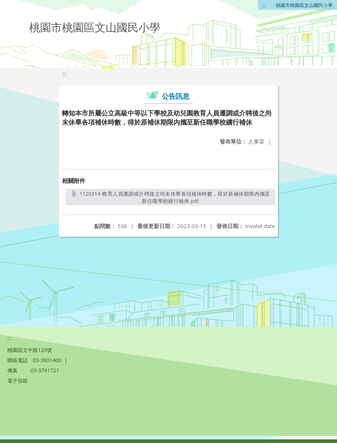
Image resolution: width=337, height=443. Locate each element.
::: (264, 5)
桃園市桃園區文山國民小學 (304, 5)
